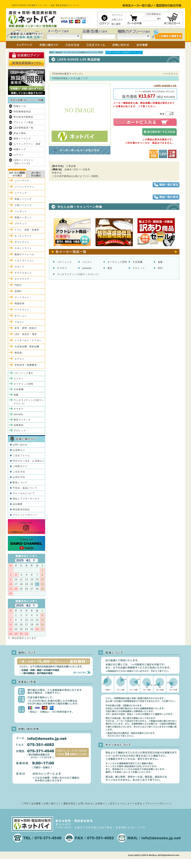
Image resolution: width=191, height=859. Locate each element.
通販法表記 (69, 803)
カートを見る (134, 803)
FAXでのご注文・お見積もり (29, 461)
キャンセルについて (24, 493)
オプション (21, 316)
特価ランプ (20, 149)
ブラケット (21, 223)
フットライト (22, 297)
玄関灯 (18, 291)
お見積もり (19, 450)
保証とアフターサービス (26, 498)
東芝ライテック (22, 419)
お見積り (100, 803)
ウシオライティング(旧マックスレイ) (77, 274)
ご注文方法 (19, 471)
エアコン (19, 154)
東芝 (109, 268)
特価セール (20, 106)
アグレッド (139, 268)
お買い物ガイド (52, 803)
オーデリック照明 (117, 262)
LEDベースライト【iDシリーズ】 (23, 162)
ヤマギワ (62, 268)
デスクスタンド (23, 272)
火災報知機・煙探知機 (27, 346)
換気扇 (18, 352)
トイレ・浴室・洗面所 (27, 229)
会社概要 (18, 504)
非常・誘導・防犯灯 (26, 328)
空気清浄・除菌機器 (26, 365)
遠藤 (160, 262)
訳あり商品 (20, 133)
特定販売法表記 (21, 509)
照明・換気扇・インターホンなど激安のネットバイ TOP (76, 52)
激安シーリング (22, 138)
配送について (20, 482)
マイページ (117, 15)
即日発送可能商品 (23, 117)
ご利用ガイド (20, 466)
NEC (160, 268)
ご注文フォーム (21, 455)
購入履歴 (116, 24)
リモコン (19, 322)
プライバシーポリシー (25, 515)
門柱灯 (18, 285)
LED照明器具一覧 (23, 127)
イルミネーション (24, 260)
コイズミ (87, 262)
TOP (26, 803)
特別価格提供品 (22, 111)
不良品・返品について (25, 488)
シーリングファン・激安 (27, 144)
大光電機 (138, 262)
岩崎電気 (19, 425)
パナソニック (64, 262)
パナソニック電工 (23, 373)
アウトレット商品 (23, 122)
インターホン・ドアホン (28, 340)
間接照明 (19, 303)
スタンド (19, 266)
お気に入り (117, 19)
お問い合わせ (20, 444)
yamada (87, 268)
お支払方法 (19, 477)
